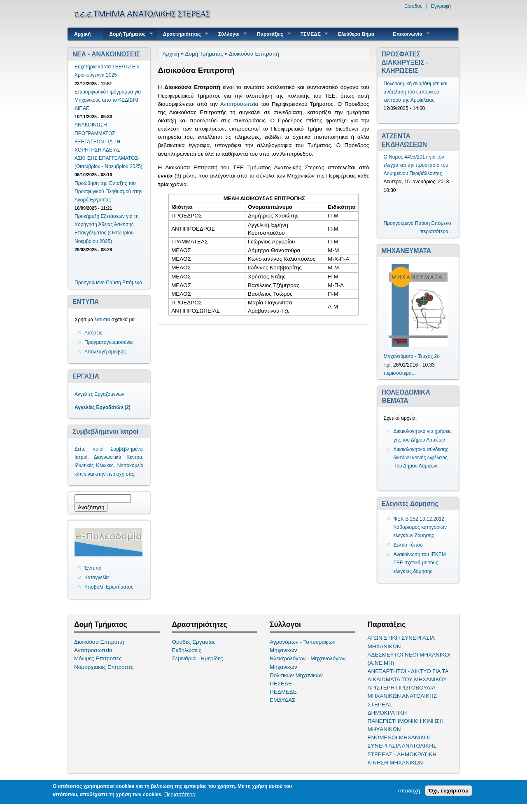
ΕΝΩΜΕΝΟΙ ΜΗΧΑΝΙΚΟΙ (399, 737)
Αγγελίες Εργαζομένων (99, 394)
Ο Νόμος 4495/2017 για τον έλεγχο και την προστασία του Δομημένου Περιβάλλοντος (416, 165)
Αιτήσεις (93, 333)
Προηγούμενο (90, 282)
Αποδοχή (409, 791)
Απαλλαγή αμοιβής (105, 352)
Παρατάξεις (271, 34)
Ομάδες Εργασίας (194, 642)
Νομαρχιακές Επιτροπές (103, 667)
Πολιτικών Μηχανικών (296, 675)
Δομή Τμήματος (128, 34)
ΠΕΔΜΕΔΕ (283, 692)
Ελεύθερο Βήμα (356, 34)
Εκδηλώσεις (186, 650)
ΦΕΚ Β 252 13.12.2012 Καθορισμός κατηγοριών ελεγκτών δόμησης (420, 527)
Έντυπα (93, 568)
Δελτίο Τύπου (408, 545)
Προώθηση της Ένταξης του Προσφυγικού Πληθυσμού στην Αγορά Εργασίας (108, 191)
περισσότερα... (436, 231)
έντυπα (102, 320)
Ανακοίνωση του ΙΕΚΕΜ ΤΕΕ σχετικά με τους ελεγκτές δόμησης (420, 563)
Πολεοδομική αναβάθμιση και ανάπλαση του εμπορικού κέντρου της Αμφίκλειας (416, 92)
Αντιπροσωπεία (239, 104)
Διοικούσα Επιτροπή (254, 54)
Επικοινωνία (408, 34)
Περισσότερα (180, 795)
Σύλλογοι (229, 34)
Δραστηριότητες (182, 34)
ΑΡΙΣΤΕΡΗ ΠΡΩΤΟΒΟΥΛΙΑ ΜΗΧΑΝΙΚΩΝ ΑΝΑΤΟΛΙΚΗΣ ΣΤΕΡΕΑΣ (402, 696)
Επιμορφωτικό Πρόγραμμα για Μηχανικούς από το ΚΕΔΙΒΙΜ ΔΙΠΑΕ (108, 100)
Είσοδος (413, 6)
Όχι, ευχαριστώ (449, 791)
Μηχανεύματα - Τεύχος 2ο (412, 356)
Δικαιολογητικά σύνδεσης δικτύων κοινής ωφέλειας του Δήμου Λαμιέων (421, 457)
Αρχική (82, 34)
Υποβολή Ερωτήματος (108, 587)
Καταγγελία (96, 577)
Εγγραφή (441, 6)
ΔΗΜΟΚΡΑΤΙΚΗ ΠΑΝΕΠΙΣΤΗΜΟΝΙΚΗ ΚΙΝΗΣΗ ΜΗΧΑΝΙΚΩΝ (406, 721)
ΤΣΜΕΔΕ (311, 34)
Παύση (113, 282)
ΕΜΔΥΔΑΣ (282, 700)
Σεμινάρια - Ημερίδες (197, 658)
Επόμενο (132, 282)
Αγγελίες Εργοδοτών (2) (103, 407)
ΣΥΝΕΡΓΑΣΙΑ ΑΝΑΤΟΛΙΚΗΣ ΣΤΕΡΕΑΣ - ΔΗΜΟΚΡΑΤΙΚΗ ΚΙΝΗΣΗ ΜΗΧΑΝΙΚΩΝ (402, 754)
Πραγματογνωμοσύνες (109, 342)
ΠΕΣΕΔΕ (281, 683)
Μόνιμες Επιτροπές (98, 658)
